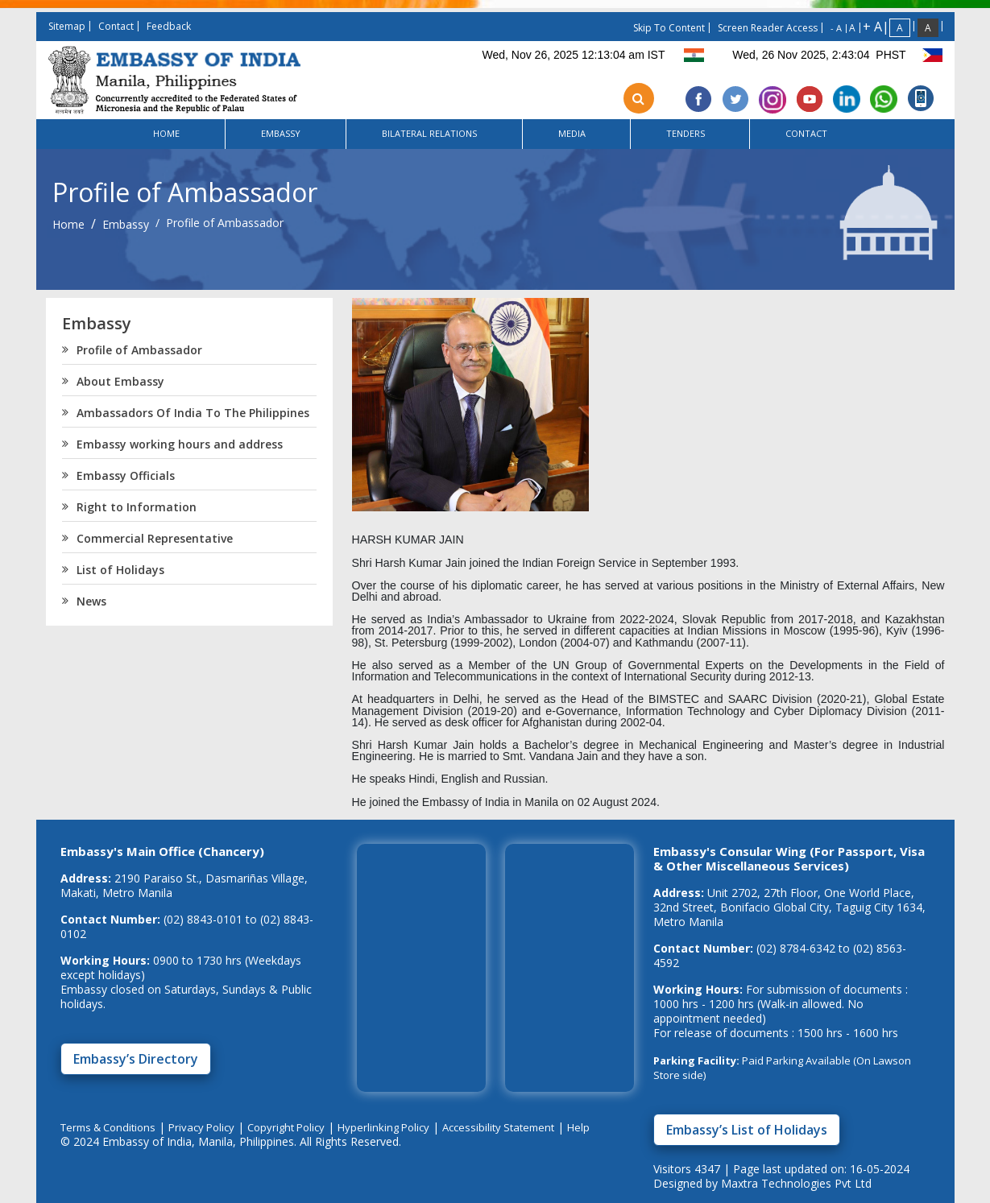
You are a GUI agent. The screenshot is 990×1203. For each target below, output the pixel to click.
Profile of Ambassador (132, 350)
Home (68, 224)
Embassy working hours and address (172, 444)
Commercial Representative (147, 539)
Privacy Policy (201, 1127)
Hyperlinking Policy (383, 1127)
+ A (872, 26)
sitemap (66, 26)
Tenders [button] (686, 132)
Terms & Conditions (107, 1127)
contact (116, 26)
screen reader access (768, 28)
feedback (169, 26)
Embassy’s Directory (135, 1059)
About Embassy (113, 382)
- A (836, 28)
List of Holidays (113, 570)
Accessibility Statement (498, 1127)
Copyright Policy (286, 1127)
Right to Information (129, 507)
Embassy (125, 224)
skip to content (669, 28)
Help (578, 1127)
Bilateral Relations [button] (430, 133)
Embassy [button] (282, 133)
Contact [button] (807, 133)
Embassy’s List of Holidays (746, 1130)
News (84, 601)
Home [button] (167, 133)
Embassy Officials (118, 476)
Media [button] (573, 133)
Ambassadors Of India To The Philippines (185, 413)
